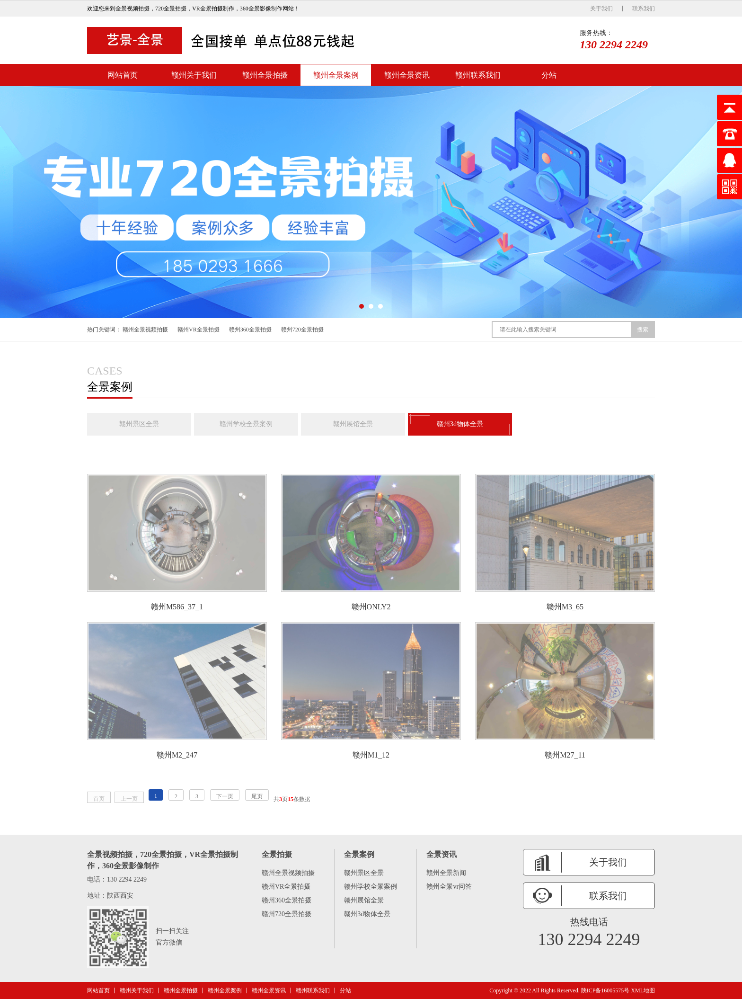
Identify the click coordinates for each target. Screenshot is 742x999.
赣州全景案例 (336, 75)
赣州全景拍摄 (265, 75)
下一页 (224, 796)
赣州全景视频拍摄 (145, 329)
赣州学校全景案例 (246, 424)
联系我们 (643, 8)
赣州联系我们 (478, 75)
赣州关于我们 (194, 75)
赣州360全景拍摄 (250, 329)
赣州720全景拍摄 (302, 329)
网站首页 (122, 75)
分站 (548, 75)
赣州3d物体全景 (460, 424)
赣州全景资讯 (407, 75)
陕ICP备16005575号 (605, 990)
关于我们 (601, 8)
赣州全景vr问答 (449, 886)
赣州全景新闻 (446, 872)
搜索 (642, 329)
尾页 (257, 796)
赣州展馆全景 (353, 424)
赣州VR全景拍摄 (198, 329)
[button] (361, 306)
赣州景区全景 (139, 424)
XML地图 (643, 990)
